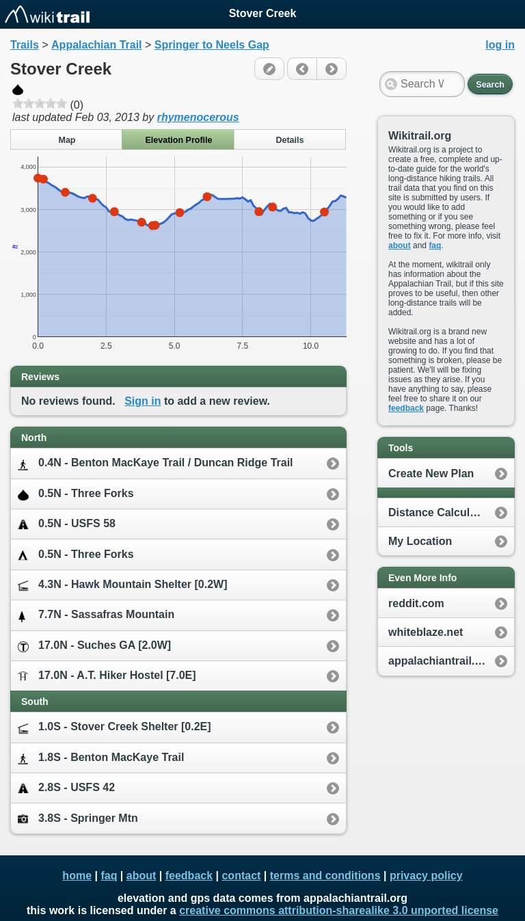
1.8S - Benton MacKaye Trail (101, 757)
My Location (420, 541)
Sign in (142, 401)
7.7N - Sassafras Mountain (96, 615)
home (77, 875)
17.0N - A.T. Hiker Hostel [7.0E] (107, 675)
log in (500, 45)
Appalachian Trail (96, 45)
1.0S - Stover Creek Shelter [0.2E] (114, 727)
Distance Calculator (439, 512)
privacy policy (426, 875)
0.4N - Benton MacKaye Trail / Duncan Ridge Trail (155, 463)
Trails (24, 45)
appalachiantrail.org (440, 661)
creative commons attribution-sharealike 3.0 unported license (338, 910)
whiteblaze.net (425, 632)
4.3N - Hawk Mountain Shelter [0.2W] (122, 584)
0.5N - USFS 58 (67, 524)
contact (240, 875)
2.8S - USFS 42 (66, 788)
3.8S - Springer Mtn (78, 818)
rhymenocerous (198, 117)
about (399, 245)
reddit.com (416, 603)
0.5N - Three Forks (76, 494)
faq (435, 245)
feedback (406, 408)
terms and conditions (325, 875)
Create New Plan (431, 473)
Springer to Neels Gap (211, 45)
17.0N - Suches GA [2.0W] (94, 645)
